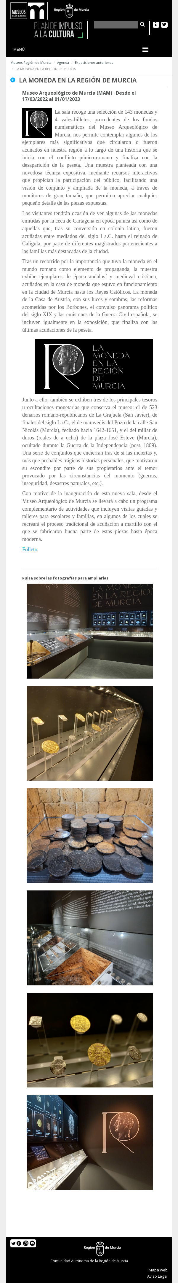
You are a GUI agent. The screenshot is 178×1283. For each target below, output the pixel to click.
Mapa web (158, 1270)
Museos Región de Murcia (30, 62)
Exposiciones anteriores (94, 62)
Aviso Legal (157, 1276)
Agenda (63, 62)
